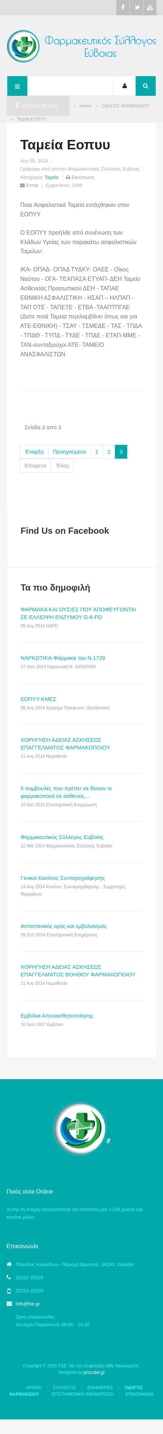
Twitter (136, 7)
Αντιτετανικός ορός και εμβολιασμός (63, 926)
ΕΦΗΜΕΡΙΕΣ (100, 1387)
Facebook (122, 7)
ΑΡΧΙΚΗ (34, 1387)
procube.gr (94, 1372)
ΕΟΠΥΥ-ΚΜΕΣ (38, 699)
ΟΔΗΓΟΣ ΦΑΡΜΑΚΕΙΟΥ (126, 106)
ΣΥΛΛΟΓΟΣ (64, 1387)
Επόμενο (35, 465)
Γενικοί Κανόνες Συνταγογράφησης (62, 878)
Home (86, 106)
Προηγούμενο (69, 451)
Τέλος (62, 465)
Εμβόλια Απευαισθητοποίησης (56, 1015)
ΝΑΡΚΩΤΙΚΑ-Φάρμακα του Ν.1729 (62, 658)
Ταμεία (51, 177)
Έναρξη (34, 451)
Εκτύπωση (81, 177)
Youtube (149, 7)
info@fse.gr (28, 1303)
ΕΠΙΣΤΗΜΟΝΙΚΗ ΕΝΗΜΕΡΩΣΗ (83, 1394)
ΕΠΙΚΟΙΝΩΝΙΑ (139, 1394)
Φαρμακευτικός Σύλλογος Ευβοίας (61, 837)
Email (29, 185)
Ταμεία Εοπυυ (65, 144)
